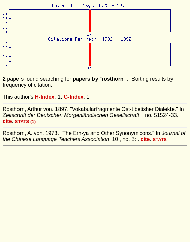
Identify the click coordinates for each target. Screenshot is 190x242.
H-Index (45, 97)
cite (7, 121)
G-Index (74, 97)
